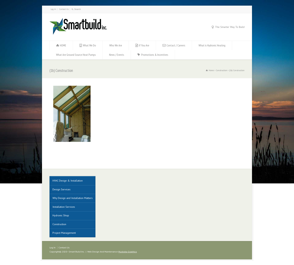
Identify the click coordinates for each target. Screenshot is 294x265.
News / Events (116, 55)
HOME (63, 45)
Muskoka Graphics (127, 251)
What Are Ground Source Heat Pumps (76, 55)
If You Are (144, 45)
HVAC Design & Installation (67, 180)
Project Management (64, 232)
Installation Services (63, 206)
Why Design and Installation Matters (72, 198)
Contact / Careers (175, 45)
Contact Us (64, 9)
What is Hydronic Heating (212, 45)
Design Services (61, 189)
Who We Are (115, 45)
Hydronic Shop (60, 215)
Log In (53, 9)
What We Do (89, 45)
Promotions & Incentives (154, 55)
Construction (59, 224)
